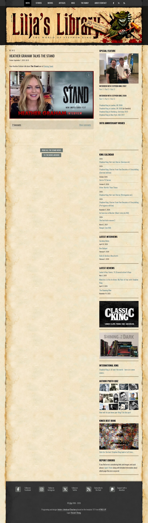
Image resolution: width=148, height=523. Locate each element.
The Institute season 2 (107, 220)
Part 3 (112, 89)
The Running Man (105, 290)
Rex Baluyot (103, 248)
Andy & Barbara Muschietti (108, 255)
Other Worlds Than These (108, 187)
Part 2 (107, 89)
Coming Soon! (48, 66)
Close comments (85, 125)
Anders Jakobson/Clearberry (67, 509)
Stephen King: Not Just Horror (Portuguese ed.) (115, 195)
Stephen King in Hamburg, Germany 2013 (113, 111)
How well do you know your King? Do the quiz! (115, 412)
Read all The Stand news (51, 150)
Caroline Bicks (104, 241)
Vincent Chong (76, 512)
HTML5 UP (102, 509)
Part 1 (101, 89)
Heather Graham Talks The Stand (31, 55)
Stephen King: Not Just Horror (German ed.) (114, 162)
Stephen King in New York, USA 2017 (112, 115)
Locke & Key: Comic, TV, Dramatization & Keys (115, 272)
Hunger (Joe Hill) (105, 227)
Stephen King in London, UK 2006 (111, 105)
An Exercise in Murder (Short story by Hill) (114, 213)
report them (108, 467)
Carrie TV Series (105, 180)
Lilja (70, 503)
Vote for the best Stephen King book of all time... (116, 452)
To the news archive (51, 155)
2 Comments (16, 125)
